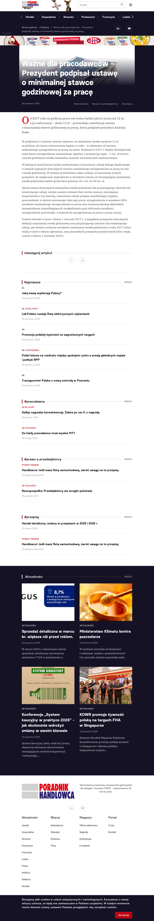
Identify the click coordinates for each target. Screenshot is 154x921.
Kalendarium (57, 825)
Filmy (53, 845)
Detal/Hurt (31, 309)
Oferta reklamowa (88, 825)
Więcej (128, 282)
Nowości (69, 17)
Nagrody (84, 832)
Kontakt (26, 886)
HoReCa (26, 872)
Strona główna (29, 27)
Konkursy (55, 839)
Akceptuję (123, 915)
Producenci (88, 17)
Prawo (25, 866)
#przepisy (127, 103)
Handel (30, 17)
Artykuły (44, 27)
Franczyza (109, 17)
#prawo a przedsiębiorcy (105, 103)
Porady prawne (30, 465)
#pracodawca (81, 103)
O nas (111, 825)
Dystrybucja (85, 839)
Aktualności (29, 428)
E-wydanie (85, 845)
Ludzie (126, 17)
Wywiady (55, 832)
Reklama (26, 879)
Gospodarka (49, 17)
